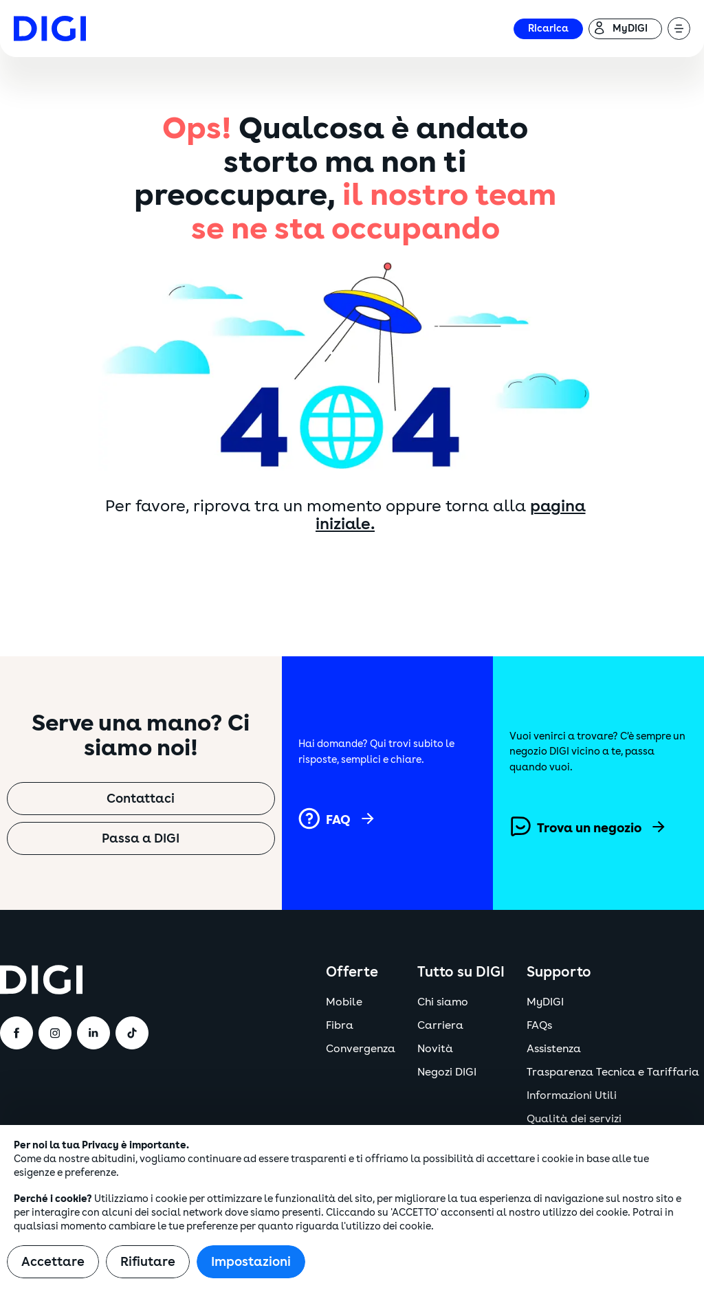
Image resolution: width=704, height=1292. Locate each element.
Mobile (344, 1002)
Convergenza (360, 1049)
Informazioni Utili (572, 1095)
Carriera (440, 1025)
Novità (435, 1049)
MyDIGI (545, 1002)
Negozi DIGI (446, 1072)
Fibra (339, 1025)
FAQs (539, 1025)
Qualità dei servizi (574, 1119)
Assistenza (554, 1049)
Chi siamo (442, 1002)
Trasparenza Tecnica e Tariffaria (613, 1072)
